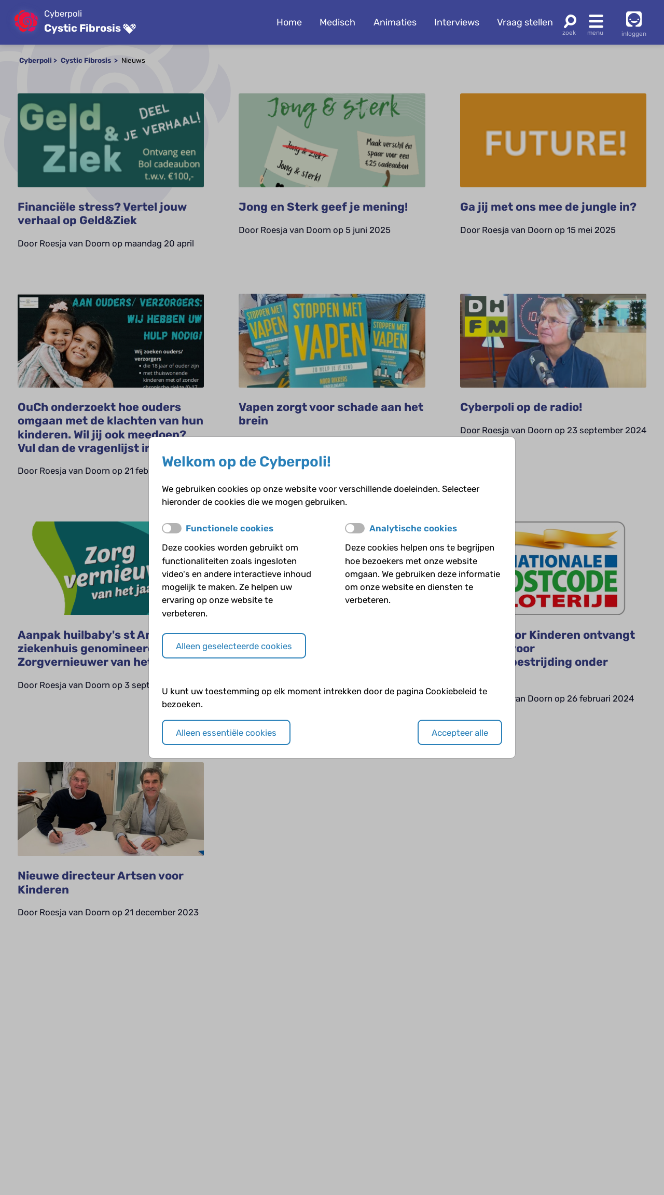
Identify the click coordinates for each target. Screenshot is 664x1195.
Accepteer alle (460, 732)
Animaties (395, 22)
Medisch (337, 22)
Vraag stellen (525, 22)
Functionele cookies (229, 528)
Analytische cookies (413, 528)
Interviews (456, 22)
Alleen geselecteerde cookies (234, 646)
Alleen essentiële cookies (226, 732)
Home (289, 22)
